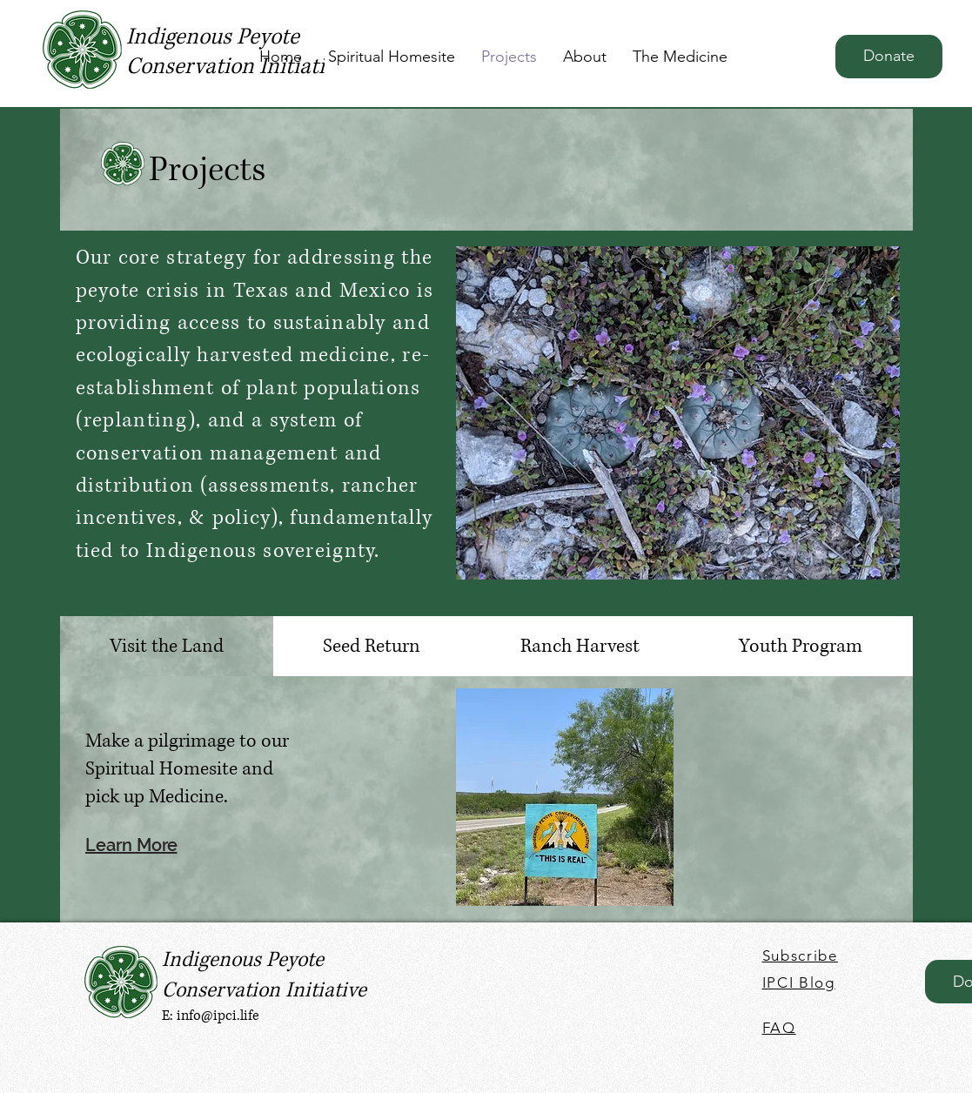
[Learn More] (143, 844)
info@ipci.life (218, 1015)
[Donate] (888, 56)
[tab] (167, 646)
